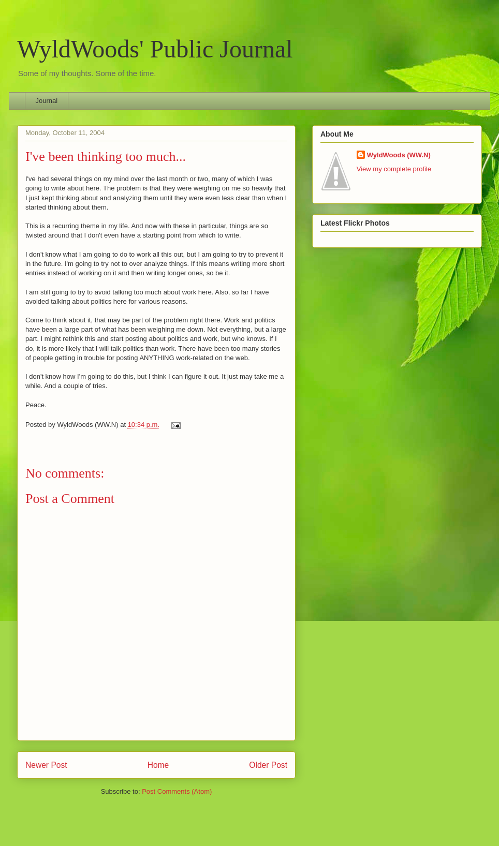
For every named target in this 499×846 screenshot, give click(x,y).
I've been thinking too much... (105, 156)
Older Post (268, 765)
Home (158, 765)
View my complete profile (394, 169)
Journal (47, 101)
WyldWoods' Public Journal (155, 49)
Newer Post (46, 765)
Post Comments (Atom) (177, 791)
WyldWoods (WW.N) (399, 155)
